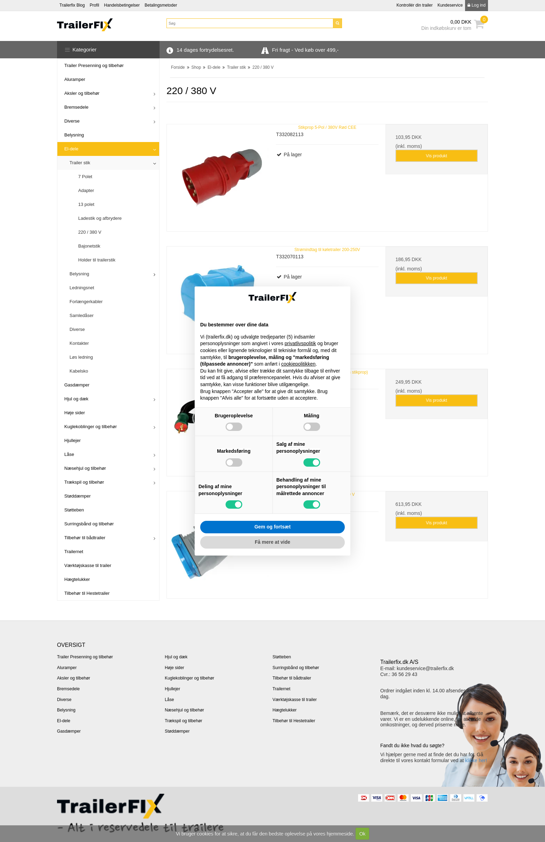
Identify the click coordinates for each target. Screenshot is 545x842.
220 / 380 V (89, 232)
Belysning (74, 134)
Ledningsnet (82, 287)
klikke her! (476, 760)
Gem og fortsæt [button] (272, 527)
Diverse (72, 121)
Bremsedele (76, 107)
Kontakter (79, 343)
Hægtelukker (77, 579)
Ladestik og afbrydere (100, 218)
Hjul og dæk (76, 398)
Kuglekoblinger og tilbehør (90, 426)
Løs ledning (81, 357)
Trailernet (73, 551)
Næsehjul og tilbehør (85, 468)
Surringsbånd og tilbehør (89, 523)
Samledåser (81, 315)
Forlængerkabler (86, 301)
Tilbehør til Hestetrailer (86, 593)
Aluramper (74, 79)
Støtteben (74, 509)
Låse (69, 454)
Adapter (86, 190)
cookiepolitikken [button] (298, 364)
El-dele (71, 148)
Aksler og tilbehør (81, 93)
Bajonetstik (89, 246)
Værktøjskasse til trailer (87, 565)
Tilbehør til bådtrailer (84, 537)
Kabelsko (79, 371)
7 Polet (85, 176)
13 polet (86, 204)
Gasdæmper (76, 384)
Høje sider (74, 412)
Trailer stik (80, 162)
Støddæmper (77, 496)
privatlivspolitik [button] (300, 343)
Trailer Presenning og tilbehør (94, 65)
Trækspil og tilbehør (84, 482)
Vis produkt (436, 155)
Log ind (476, 5)
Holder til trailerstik (96, 259)
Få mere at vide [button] (272, 542)
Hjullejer (72, 440)
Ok (362, 833)
